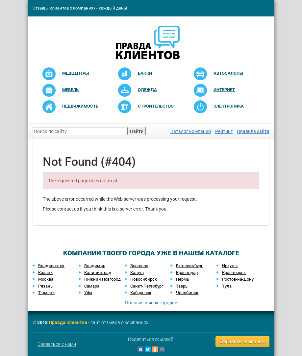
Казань (45, 272)
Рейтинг (224, 131)
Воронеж (139, 265)
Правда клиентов (68, 322)
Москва (45, 279)
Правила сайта (253, 131)
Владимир (94, 265)
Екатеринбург (189, 265)
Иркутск (230, 265)
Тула (227, 286)
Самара (91, 286)
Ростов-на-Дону (238, 279)
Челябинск (187, 292)
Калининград (97, 272)
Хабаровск (140, 292)
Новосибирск (143, 279)
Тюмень (46, 292)
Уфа (88, 292)
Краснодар (187, 272)
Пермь (182, 279)
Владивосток (51, 265)
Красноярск (234, 272)
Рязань (45, 286)
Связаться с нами (57, 344)
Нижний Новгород (102, 279)
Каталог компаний (190, 131)
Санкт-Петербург (146, 286)
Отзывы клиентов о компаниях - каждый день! (80, 8)
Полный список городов (151, 302)
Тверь (182, 286)
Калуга (137, 272)
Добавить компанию (242, 341)
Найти (136, 131)
